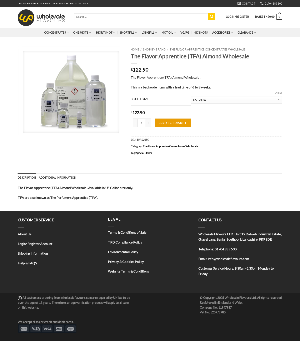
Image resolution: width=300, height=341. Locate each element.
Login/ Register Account (35, 244)
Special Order (144, 153)
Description (27, 177)
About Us (24, 234)
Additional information (57, 177)
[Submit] (211, 16)
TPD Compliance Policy (125, 242)
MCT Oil (169, 33)
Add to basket (173, 123)
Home (135, 49)
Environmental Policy (123, 252)
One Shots (82, 33)
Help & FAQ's (27, 263)
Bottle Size (140, 99)
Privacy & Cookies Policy (126, 262)
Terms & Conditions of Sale (127, 232)
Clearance (247, 33)
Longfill (149, 33)
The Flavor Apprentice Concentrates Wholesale (207, 49)
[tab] (27, 177)
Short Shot (105, 33)
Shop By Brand (154, 49)
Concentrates (56, 33)
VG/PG (184, 32)
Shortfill (128, 33)
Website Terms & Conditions (128, 271)
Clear (278, 93)
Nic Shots (201, 32)
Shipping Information (33, 253)
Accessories (222, 33)
